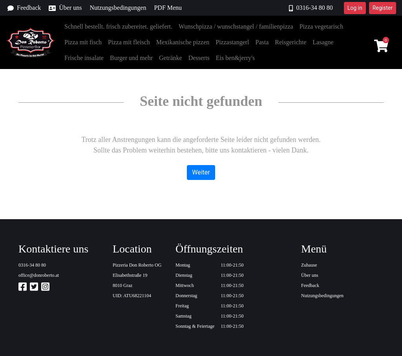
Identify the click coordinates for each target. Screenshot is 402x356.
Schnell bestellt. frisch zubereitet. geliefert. (118, 26)
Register (383, 8)
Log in (354, 8)
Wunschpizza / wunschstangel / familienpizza (236, 26)
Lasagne (322, 42)
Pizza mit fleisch (129, 42)
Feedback (24, 7)
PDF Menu (168, 7)
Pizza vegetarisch (322, 26)
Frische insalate (84, 57)
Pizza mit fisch (83, 42)
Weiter (201, 172)
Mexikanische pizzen (183, 42)
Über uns (65, 7)
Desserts (199, 57)
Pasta (262, 42)
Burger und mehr (131, 57)
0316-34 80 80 (311, 7)
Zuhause (309, 265)
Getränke (170, 57)
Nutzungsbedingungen (118, 7)
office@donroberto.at (38, 275)
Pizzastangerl (232, 42)
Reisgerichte (290, 42)
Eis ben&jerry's (235, 57)
